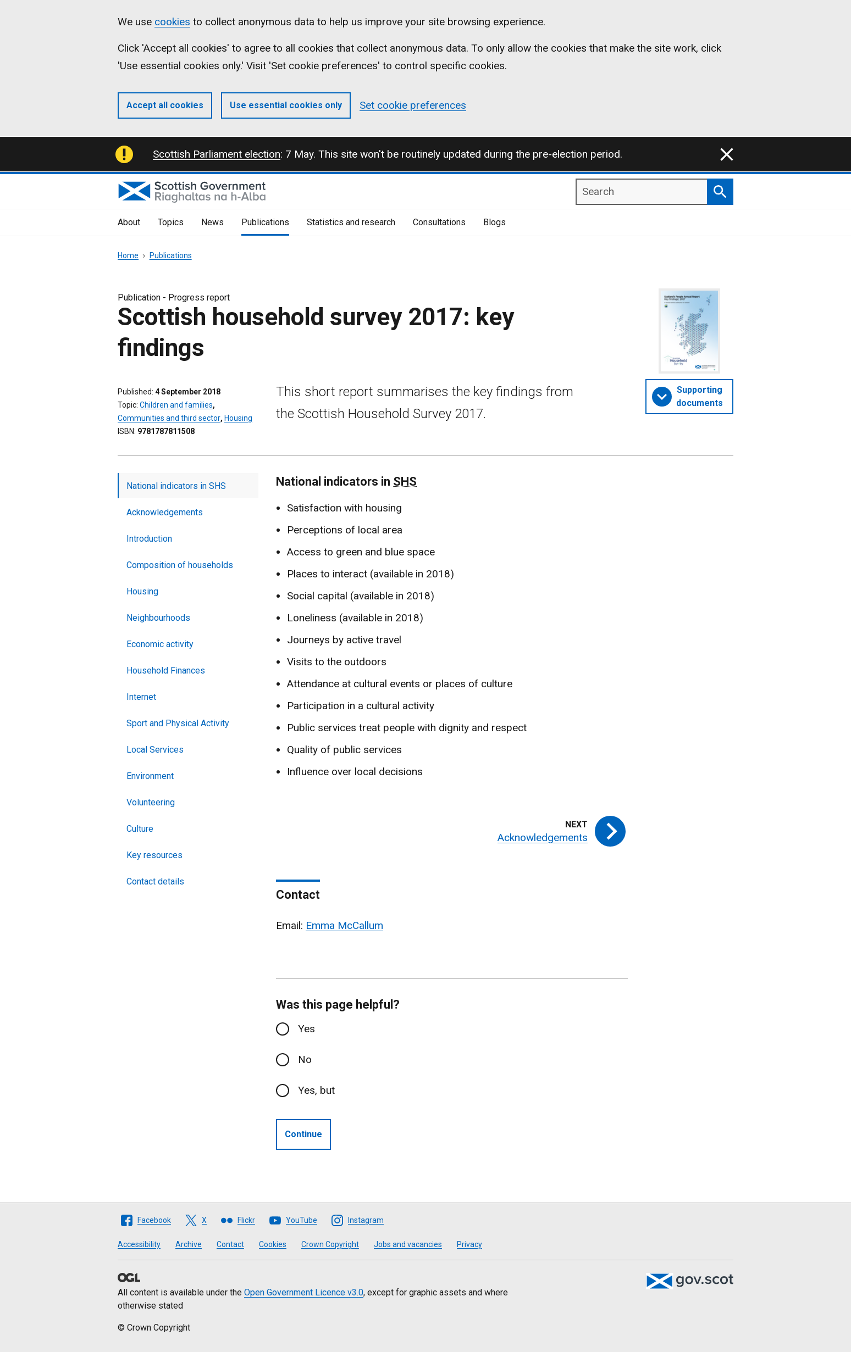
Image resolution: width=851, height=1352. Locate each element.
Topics (171, 222)
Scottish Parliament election (216, 154)
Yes (306, 1028)
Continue (303, 1134)
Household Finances (165, 670)
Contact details (155, 881)
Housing (238, 418)
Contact (230, 1244)
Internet (141, 697)
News (212, 222)
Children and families (176, 404)
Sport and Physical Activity (177, 723)
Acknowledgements (164, 512)
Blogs (494, 222)
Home (128, 255)
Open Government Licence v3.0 (303, 1292)
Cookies (272, 1244)
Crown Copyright (330, 1244)
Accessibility (139, 1244)
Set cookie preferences (413, 105)
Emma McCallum (344, 925)
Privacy (469, 1244)
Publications (265, 222)
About (129, 222)
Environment (150, 776)
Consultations (439, 222)
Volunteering (150, 802)
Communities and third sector (169, 418)
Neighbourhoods (158, 618)
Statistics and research (351, 222)
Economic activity (160, 644)
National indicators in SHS (176, 486)
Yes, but (316, 1090)
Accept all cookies (164, 105)
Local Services (155, 749)
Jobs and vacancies (408, 1244)
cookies (172, 21)
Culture (139, 829)
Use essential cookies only (286, 105)
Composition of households (179, 565)
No (305, 1059)
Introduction (149, 538)
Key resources (154, 855)
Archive (188, 1244)
